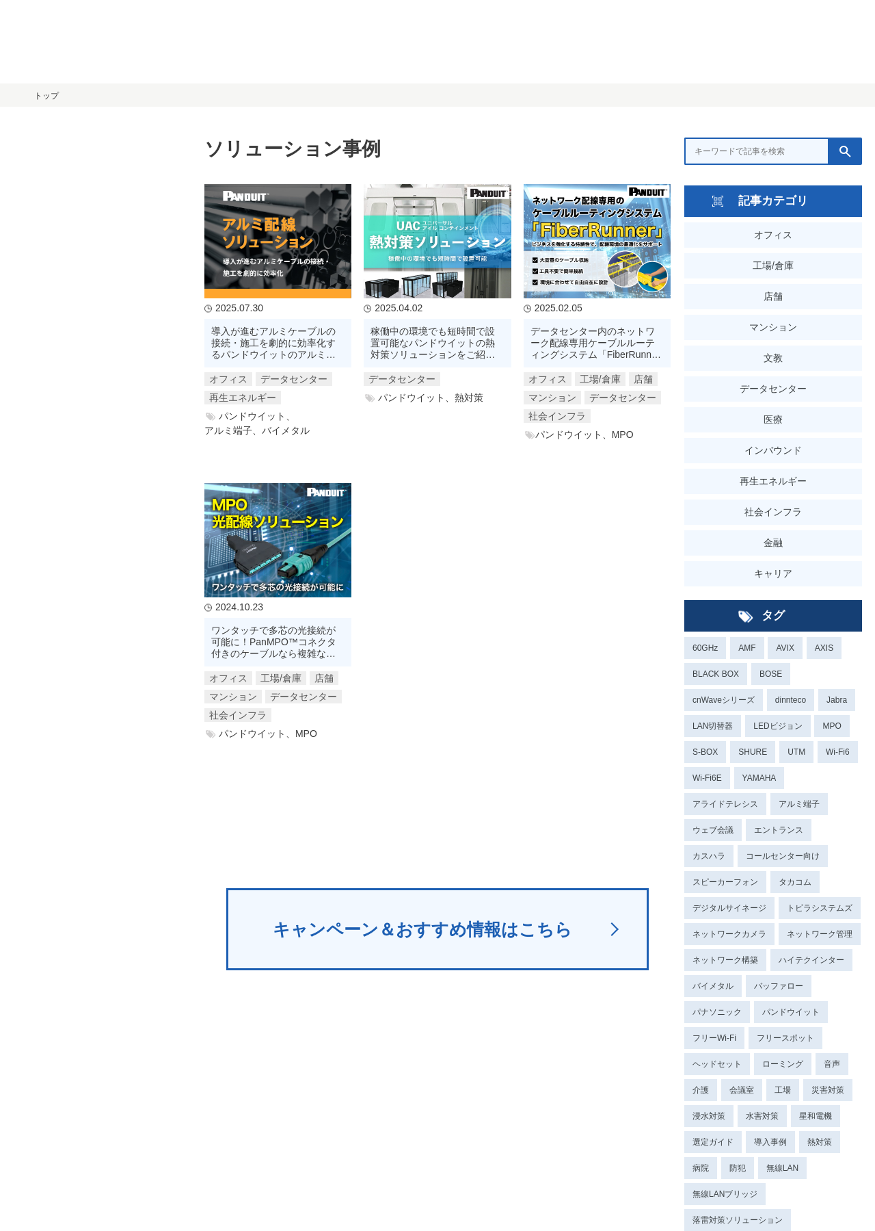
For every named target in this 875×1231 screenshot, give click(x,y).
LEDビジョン (777, 726)
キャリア (773, 573)
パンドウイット (791, 1012)
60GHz (705, 648)
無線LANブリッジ (724, 1194)
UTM (796, 752)
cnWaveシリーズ (723, 700)
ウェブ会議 (712, 830)
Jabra (836, 700)
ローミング (782, 1064)
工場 (783, 1090)
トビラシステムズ (819, 908)
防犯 (737, 1168)
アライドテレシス (725, 804)
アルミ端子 (799, 804)
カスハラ (708, 856)
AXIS (824, 648)
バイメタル (712, 986)
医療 (773, 419)
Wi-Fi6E (707, 778)
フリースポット (785, 1038)
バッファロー (778, 986)
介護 (700, 1090)
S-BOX (705, 752)
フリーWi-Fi (714, 1038)
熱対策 (819, 1142)
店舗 (773, 296)
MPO (831, 726)
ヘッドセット (717, 1064)
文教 (773, 357)
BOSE (770, 674)
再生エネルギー (773, 481)
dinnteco (790, 700)
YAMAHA (759, 778)
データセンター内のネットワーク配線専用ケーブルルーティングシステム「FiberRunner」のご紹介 (593, 343)
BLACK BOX (715, 674)
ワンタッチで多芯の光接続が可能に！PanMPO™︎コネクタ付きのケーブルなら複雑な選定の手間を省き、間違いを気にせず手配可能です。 (273, 642)
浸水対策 (708, 1116)
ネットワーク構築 (725, 960)
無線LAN (782, 1168)
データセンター (773, 388)
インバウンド (773, 450)
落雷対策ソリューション (737, 1220)
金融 (773, 542)
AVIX (785, 648)
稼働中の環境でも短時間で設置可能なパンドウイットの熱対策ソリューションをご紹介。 (433, 343)
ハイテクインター (811, 960)
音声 (832, 1064)
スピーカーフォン (725, 882)
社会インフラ (773, 511)
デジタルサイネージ (729, 908)
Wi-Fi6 (838, 752)
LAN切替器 (712, 726)
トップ (46, 96)
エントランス (778, 830)
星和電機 (815, 1116)
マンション (773, 327)
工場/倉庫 (773, 265)
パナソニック (717, 1012)
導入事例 (770, 1142)
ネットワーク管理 (819, 934)
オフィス (773, 234)
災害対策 (827, 1090)
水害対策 (762, 1116)
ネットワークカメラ (729, 934)
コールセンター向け (783, 856)
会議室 (741, 1090)
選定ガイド (712, 1142)
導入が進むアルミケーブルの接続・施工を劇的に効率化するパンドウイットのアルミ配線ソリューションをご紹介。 (273, 343)
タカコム (795, 882)
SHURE (752, 752)
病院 (700, 1168)
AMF (746, 648)
